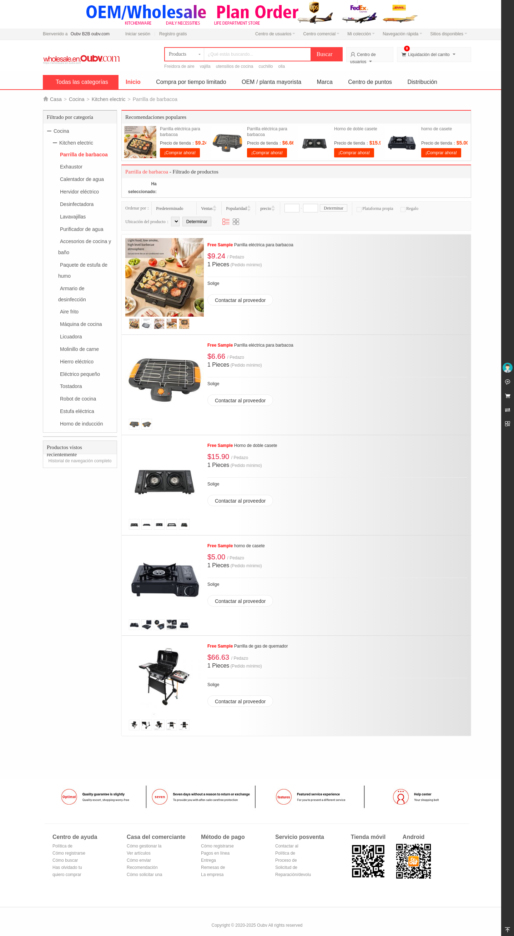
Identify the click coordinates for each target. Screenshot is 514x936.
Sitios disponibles (448, 33)
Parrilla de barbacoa (84, 154)
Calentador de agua (82, 179)
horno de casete (436, 128)
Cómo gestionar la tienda (144, 847)
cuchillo (265, 66)
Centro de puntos (370, 82)
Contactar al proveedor (240, 300)
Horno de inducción (81, 424)
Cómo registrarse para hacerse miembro (68, 854)
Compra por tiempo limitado (191, 82)
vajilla (205, 66)
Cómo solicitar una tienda (144, 875)
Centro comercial (321, 33)
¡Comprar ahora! (180, 152)
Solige (213, 283)
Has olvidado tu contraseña (67, 868)
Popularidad (236, 208)
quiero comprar (66, 874)
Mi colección (361, 33)
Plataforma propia (375, 208)
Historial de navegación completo (80, 460)
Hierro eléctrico (77, 361)
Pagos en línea (215, 853)
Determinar (333, 208)
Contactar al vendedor (286, 847)
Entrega (208, 860)
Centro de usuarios (275, 33)
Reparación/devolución (293, 874)
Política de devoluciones (287, 854)
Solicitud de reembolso (286, 868)
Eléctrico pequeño (80, 374)
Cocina (77, 99)
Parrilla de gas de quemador (247, 646)
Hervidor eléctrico (79, 192)
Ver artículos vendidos (139, 854)
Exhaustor (71, 167)
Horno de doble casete (355, 128)
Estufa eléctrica (77, 411)
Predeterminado (169, 208)
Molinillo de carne (79, 349)
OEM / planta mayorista (271, 82)
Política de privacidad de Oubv (65, 847)
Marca (325, 82)
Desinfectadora (77, 204)
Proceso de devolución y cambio (287, 861)
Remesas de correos (213, 868)
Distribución (422, 82)
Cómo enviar (139, 860)
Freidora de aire (179, 66)
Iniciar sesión (137, 33)
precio (265, 208)
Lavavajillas (73, 217)
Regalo (409, 208)
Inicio (133, 82)
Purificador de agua (81, 229)
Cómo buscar (65, 860)
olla (281, 66)
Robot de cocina (78, 399)
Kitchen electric (109, 99)
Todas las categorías (82, 82)
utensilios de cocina (234, 66)
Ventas (206, 208)
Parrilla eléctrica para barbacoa (250, 244)
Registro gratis (173, 33)
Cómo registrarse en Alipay (217, 847)
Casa (56, 99)
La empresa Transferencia (214, 875)
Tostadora (71, 386)
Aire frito (69, 311)
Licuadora (71, 336)
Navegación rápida (402, 33)
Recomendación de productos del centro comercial (142, 868)
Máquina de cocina (81, 324)
